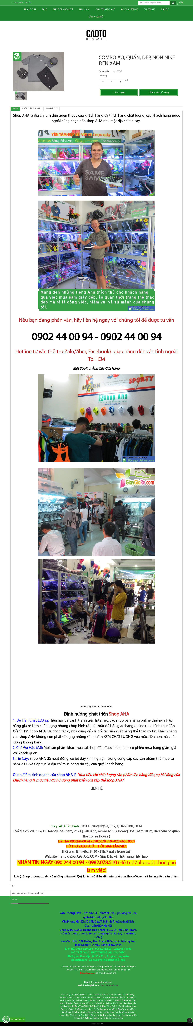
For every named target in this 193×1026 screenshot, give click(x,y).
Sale (44, 9)
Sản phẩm (84, 9)
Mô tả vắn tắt (51, 108)
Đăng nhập (18, 2)
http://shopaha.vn (109, 985)
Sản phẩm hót (96, 17)
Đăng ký (28, 2)
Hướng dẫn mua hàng (31, 108)
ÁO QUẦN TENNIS (129, 9)
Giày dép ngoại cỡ (63, 9)
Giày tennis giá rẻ (105, 9)
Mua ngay (119, 92)
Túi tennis (149, 9)
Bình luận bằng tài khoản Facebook (27, 893)
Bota (102, 1024)
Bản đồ (165, 9)
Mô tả (15, 108)
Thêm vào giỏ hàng (159, 92)
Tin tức (14, 900)
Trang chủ (30, 9)
